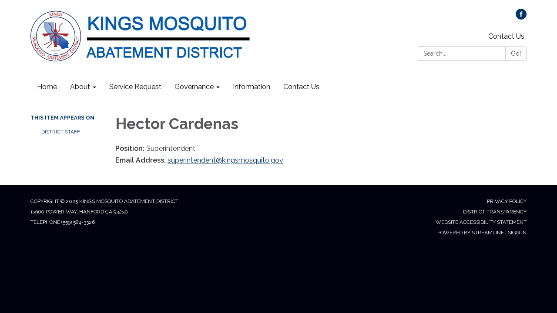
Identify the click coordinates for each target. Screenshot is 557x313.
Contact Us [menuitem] (301, 87)
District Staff (60, 132)
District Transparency (495, 212)
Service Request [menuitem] (135, 87)
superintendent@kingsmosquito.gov (225, 160)
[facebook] (521, 17)
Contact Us (506, 36)
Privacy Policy (507, 201)
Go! (516, 53)
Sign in (517, 233)
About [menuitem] (80, 87)
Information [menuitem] (251, 87)
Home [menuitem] (47, 87)
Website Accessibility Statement (481, 222)
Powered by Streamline (470, 233)
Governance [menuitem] (194, 87)
